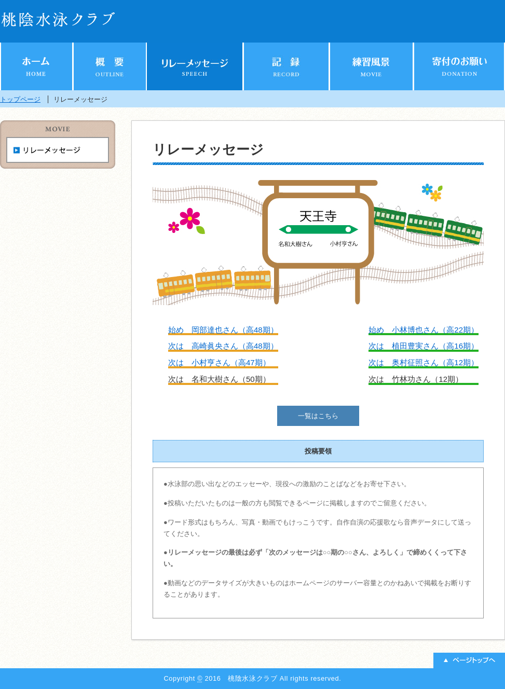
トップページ (20, 99)
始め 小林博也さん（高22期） (423, 329)
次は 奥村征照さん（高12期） (423, 362)
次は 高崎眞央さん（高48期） (223, 345)
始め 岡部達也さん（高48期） (223, 329)
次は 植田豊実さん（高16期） (423, 345)
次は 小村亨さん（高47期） (219, 362)
